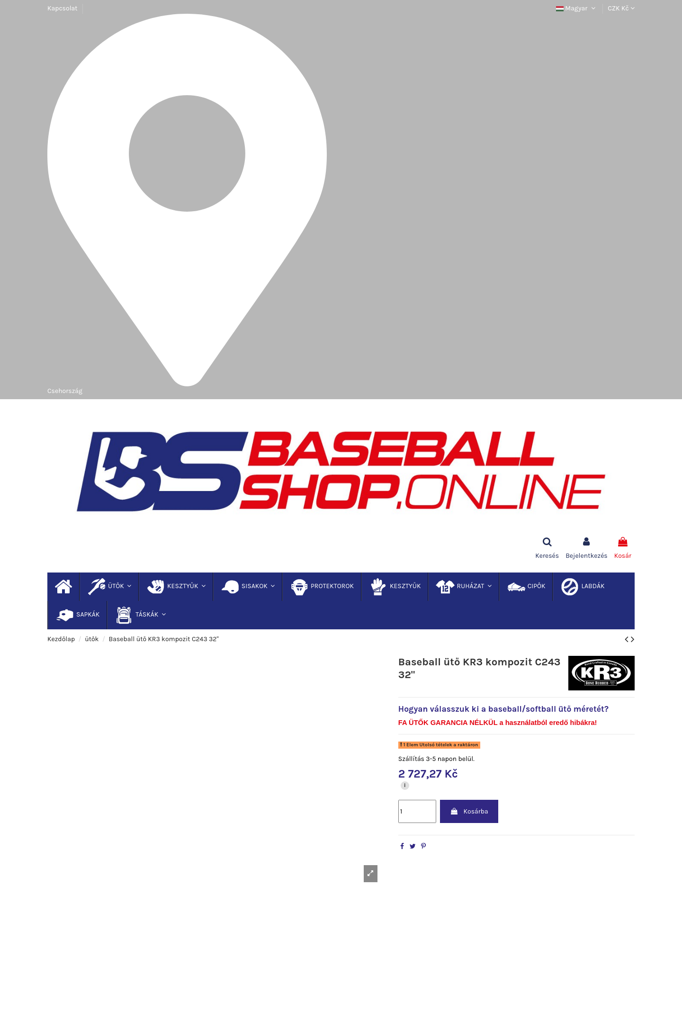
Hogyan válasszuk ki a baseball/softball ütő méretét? (503, 709)
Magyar (577, 8)
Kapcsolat (62, 8)
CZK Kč (621, 8)
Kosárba (469, 811)
